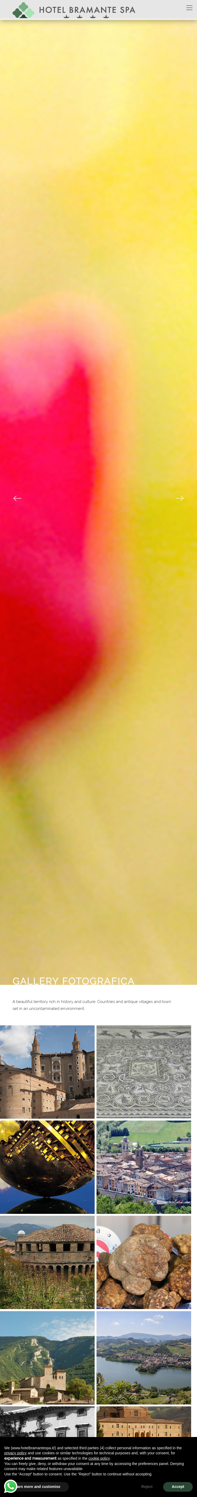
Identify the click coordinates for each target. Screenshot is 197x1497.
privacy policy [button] (15, 1453)
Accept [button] (178, 1486)
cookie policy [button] (99, 1458)
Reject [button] (146, 1486)
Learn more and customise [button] (36, 1486)
